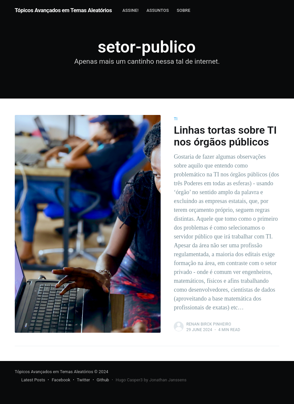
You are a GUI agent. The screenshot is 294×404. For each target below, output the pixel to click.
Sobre (184, 10)
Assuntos (158, 10)
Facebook (61, 379)
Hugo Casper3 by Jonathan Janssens (151, 379)
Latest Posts (33, 379)
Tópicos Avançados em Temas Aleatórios (63, 10)
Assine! (130, 10)
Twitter (83, 379)
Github (103, 379)
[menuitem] (130, 10)
